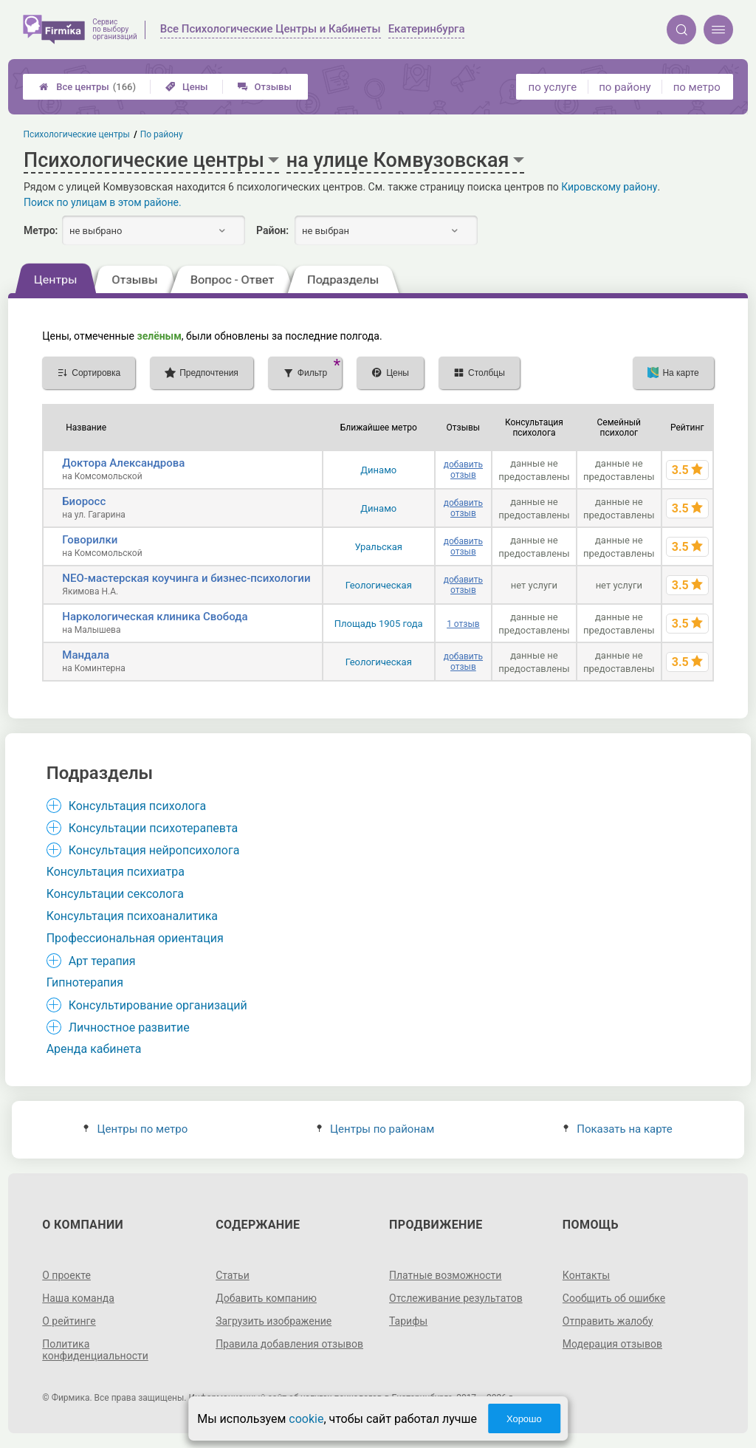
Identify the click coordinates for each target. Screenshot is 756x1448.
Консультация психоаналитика (132, 916)
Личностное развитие (129, 1027)
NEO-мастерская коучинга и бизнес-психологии (186, 578)
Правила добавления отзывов (289, 1344)
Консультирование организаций (158, 1005)
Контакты (586, 1275)
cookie (306, 1419)
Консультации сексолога (115, 894)
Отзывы (265, 86)
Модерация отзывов (612, 1344)
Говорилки (89, 539)
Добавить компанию (266, 1298)
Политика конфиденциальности (95, 1350)
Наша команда (78, 1298)
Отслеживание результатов (456, 1298)
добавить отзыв (463, 469)
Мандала (85, 655)
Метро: (41, 230)
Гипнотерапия (85, 982)
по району (624, 87)
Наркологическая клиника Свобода (154, 616)
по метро (697, 87)
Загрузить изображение (273, 1321)
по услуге (553, 87)
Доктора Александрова (123, 463)
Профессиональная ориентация (135, 938)
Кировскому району (609, 187)
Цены (186, 86)
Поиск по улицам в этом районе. (103, 202)
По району (161, 134)
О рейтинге (69, 1321)
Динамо (378, 470)
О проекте (66, 1275)
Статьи (233, 1275)
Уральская (378, 546)
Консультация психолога (138, 806)
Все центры (87, 86)
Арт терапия (102, 961)
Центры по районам (375, 1129)
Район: (272, 230)
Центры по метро (135, 1129)
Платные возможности (445, 1275)
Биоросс (84, 501)
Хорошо (524, 1418)
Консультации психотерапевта (153, 828)
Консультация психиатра (116, 872)
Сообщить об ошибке (614, 1298)
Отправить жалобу (608, 1321)
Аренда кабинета (94, 1049)
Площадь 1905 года (378, 623)
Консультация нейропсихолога (154, 850)
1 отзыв (463, 624)
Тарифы (408, 1321)
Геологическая (379, 585)
